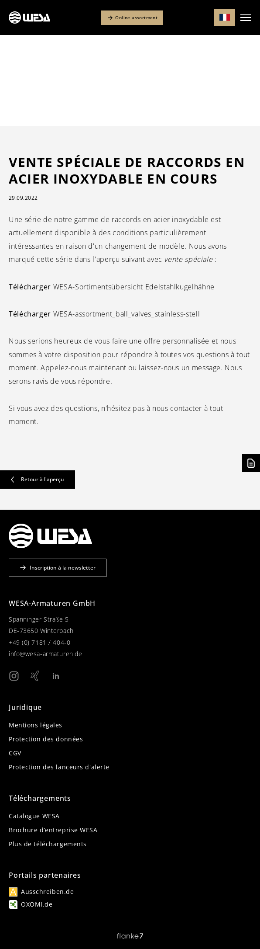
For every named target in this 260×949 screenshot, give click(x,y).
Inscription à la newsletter (58, 567)
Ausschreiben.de (47, 891)
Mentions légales (35, 725)
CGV (15, 753)
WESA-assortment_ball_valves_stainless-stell (104, 314)
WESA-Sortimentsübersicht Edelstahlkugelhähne (112, 287)
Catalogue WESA (34, 816)
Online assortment (132, 17)
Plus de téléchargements (48, 844)
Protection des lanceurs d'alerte (59, 767)
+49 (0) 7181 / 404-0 (39, 642)
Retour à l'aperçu (37, 479)
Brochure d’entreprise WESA (53, 830)
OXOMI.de (36, 904)
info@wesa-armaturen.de (45, 654)
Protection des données (46, 739)
